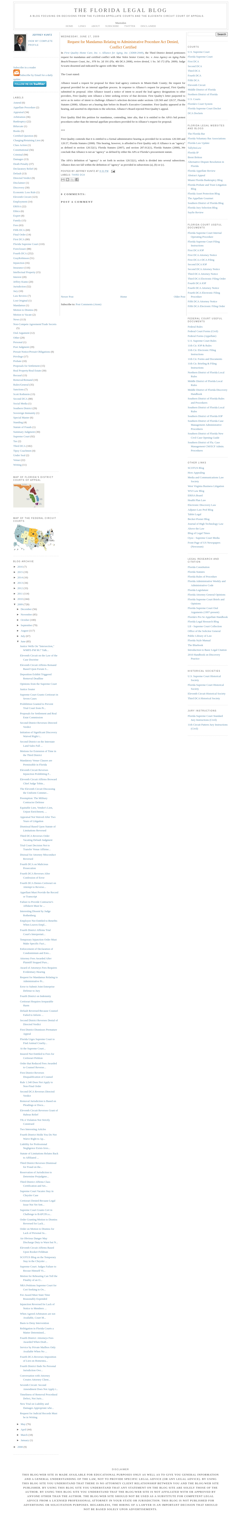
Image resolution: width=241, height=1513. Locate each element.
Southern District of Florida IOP (205, 416)
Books (16, 131)
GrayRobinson (21, 258)
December (27, 609)
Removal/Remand (23, 379)
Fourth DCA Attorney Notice (203, 287)
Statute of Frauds (22, 427)
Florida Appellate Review (202, 170)
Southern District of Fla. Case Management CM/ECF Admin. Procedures (206, 446)
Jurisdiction (19, 286)
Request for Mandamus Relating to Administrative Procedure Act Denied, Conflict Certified (123, 44)
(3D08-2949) (104, 52)
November (27, 614)
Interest (17, 276)
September (27, 625)
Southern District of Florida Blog (206, 203)
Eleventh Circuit (22, 196)
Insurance (18, 267)
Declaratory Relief (23, 168)
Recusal (17, 375)
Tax (15, 441)
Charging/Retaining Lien (26, 140)
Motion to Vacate (22, 314)
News (16, 319)
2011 (20, 593)
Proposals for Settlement (26, 365)
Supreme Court (21, 436)
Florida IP (193, 152)
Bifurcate (18, 126)
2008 (20, 1446)
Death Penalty (20, 163)
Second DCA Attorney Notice (204, 269)
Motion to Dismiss (23, 309)
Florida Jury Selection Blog (202, 207)
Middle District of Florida (202, 89)
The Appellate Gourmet (200, 198)
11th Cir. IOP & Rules (200, 345)
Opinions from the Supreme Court (38, 683)
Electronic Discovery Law (202, 504)
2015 (20, 572)
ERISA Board (195, 495)
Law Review (20, 295)
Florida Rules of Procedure (202, 576)
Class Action (20, 145)
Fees (15, 225)
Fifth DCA (19, 229)
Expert (17, 215)
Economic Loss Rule (24, 192)
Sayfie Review (195, 212)
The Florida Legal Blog (120, 10)
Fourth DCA (20, 253)
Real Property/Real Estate (27, 370)
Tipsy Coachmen (22, 450)
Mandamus (19, 305)
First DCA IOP (196, 250)
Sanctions (18, 389)
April (24, 1429)
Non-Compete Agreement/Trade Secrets (34, 324)
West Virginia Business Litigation (206, 486)
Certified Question (23, 135)
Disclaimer (19, 182)
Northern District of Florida (203, 94)
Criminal (18, 154)
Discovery (18, 187)
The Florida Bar (196, 133)
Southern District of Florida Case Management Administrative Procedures (206, 424)
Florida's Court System (200, 103)
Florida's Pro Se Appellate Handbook (208, 616)
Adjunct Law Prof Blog (200, 509)
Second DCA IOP (197, 264)
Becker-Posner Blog (199, 519)
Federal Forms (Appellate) (202, 336)
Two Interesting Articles (33, 1129)
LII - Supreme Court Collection (205, 626)
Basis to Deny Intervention (34, 1323)
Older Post (179, 296)
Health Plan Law (197, 500)
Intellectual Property (24, 272)
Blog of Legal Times (199, 533)
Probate (17, 361)
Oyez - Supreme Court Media (204, 537)
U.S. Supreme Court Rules (202, 340)
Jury (15, 291)
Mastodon (120, 22)
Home (123, 296)
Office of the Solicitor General (204, 631)
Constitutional (21, 149)
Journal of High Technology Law (205, 523)
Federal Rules (195, 326)
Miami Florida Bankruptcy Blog (205, 180)
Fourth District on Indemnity (35, 996)
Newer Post (67, 296)
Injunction (18, 262)
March (24, 1434)
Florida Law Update (199, 143)
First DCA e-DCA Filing (201, 259)
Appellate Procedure (24, 107)
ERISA (17, 206)
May (23, 1424)
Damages (18, 159)
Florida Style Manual (199, 640)
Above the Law (196, 528)
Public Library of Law (200, 635)
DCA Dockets (195, 113)
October (25, 619)
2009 (20, 604)
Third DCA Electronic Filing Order (207, 278)
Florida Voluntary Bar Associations (207, 138)
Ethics (16, 211)
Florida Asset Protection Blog (204, 193)
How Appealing (196, 472)
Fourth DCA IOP (197, 283)
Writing (17, 464)
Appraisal (18, 112)
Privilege (18, 356)
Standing (18, 422)
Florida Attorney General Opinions (206, 594)
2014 (20, 577)
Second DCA (20, 398)
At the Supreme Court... (33, 1048)
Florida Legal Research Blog (203, 621)
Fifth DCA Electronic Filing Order (206, 306)
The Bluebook (195, 645)
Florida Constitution (199, 567)
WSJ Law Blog (196, 490)
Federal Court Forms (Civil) (203, 331)
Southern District (22, 408)
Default (17, 173)
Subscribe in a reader (24, 67)
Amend (17, 102)
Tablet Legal (194, 514)
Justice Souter (27, 689)
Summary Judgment (24, 431)
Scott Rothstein (21, 394)
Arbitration (19, 116)
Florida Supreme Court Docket (204, 108)
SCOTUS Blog (196, 467)
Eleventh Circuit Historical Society (206, 693)
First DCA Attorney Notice (202, 255)
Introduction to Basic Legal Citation (207, 649)
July (23, 636)
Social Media (20, 403)
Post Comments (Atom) (89, 304)
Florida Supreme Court (25, 244)
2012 (20, 588)
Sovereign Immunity (24, 413)
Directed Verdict (22, 178)
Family (17, 220)
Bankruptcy (19, 121)
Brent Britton (195, 157)
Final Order (19, 234)
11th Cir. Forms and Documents (205, 358)
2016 (20, 566)
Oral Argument (21, 332)
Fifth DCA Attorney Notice (202, 301)
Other (16, 337)
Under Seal (19, 455)
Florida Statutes (196, 571)
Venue (16, 460)
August (25, 630)
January (25, 1440)
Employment (20, 201)
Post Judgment (21, 346)
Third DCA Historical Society (204, 698)
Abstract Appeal (196, 175)
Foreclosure (19, 248)
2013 (20, 582)
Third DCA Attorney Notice (203, 273)
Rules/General (21, 384)
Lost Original (20, 300)
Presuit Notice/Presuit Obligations (31, 351)
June (23, 641)
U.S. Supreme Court (199, 51)
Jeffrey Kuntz (42, 35)
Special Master (21, 417)
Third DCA (19, 445)
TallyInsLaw (194, 147)
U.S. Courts (194, 99)
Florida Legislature (198, 590)
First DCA (19, 239)
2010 (20, 598)
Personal (18, 342)
